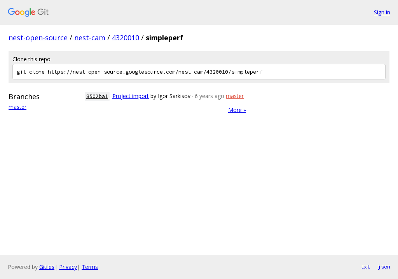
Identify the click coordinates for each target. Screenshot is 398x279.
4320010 (125, 37)
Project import (130, 96)
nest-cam (89, 37)
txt (365, 266)
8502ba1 (97, 96)
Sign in (382, 12)
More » (237, 110)
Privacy (68, 266)
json (384, 266)
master (17, 106)
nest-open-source (38, 37)
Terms (90, 266)
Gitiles (46, 266)
